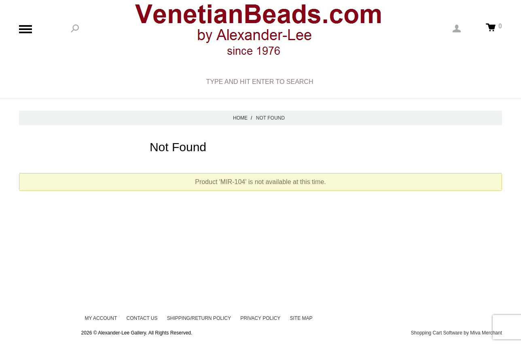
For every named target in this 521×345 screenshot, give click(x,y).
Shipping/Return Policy (199, 318)
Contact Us (142, 318)
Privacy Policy (260, 318)
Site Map (301, 318)
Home (240, 118)
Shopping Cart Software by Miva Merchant (456, 333)
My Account (101, 318)
